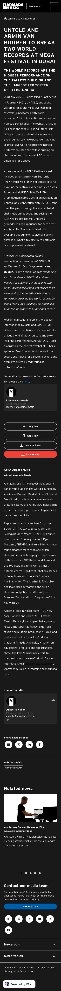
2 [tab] (26, 874)
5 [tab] (40, 874)
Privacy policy (12, 971)
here (26, 381)
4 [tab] (35, 874)
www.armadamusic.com (39, 663)
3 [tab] (31, 874)
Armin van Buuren (13, 768)
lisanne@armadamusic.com (20, 407)
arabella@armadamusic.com (20, 716)
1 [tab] (21, 874)
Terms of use (27, 971)
